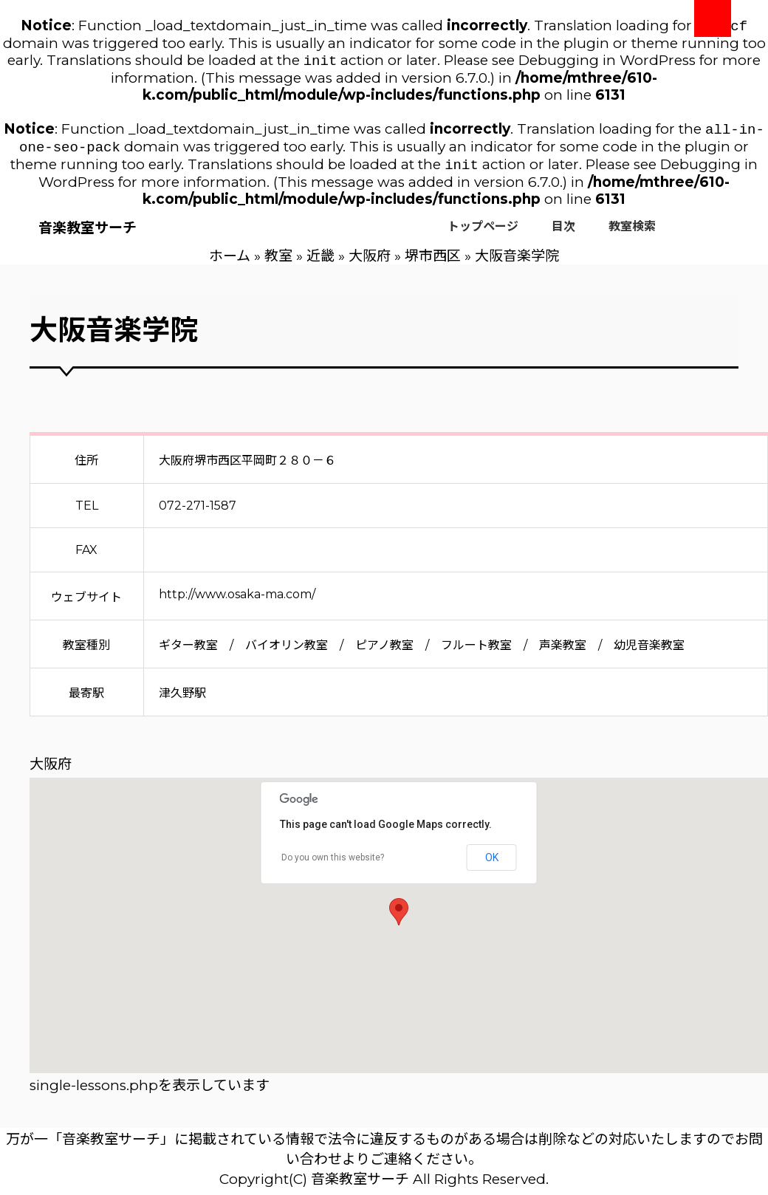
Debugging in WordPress (607, 63)
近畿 (320, 263)
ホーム (229, 263)
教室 (278, 263)
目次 (563, 234)
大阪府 (370, 263)
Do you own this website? (332, 865)
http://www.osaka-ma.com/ (237, 602)
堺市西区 (433, 263)
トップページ (483, 234)
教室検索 (632, 234)
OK (491, 865)
